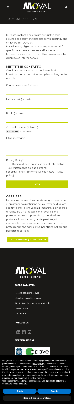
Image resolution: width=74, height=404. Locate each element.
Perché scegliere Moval (27, 293)
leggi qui (12, 171)
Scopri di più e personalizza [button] (37, 398)
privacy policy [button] (38, 363)
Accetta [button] (54, 391)
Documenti (20, 313)
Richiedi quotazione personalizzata (32, 303)
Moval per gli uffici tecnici (28, 298)
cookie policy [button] (63, 369)
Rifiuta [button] (19, 391)
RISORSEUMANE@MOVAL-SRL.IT (27, 239)
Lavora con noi (22, 308)
